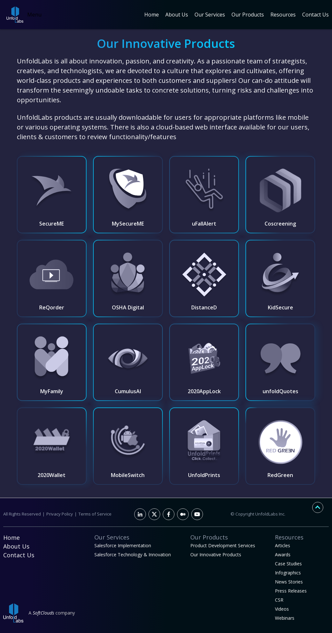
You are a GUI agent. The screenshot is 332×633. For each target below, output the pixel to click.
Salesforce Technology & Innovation (132, 554)
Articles (282, 545)
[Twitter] (154, 514)
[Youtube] (197, 514)
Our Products (247, 14)
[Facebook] (168, 514)
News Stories (289, 582)
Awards (282, 554)
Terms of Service (95, 514)
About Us (176, 14)
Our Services (210, 14)
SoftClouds (43, 613)
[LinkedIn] (140, 514)
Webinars (284, 618)
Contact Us (315, 14)
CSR (279, 600)
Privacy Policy (59, 514)
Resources (283, 14)
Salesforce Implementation (122, 545)
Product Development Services (222, 545)
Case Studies (288, 564)
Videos (282, 609)
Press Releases (291, 591)
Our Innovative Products (215, 554)
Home (151, 14)
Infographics (288, 573)
